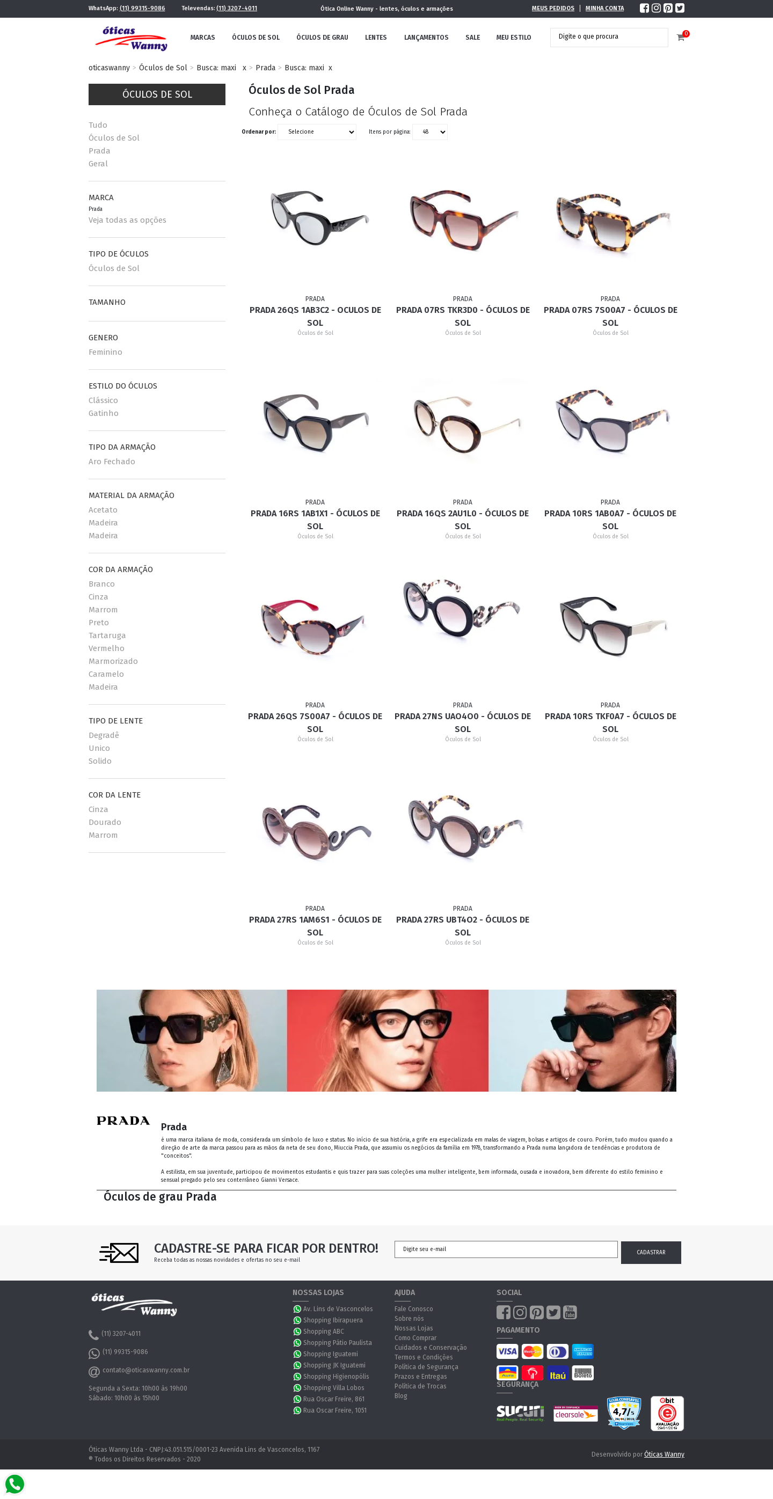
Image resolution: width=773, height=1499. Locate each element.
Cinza (98, 597)
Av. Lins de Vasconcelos (338, 1309)
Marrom (103, 610)
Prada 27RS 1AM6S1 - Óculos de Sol (315, 926)
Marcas (203, 37)
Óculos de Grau (322, 37)
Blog (401, 1396)
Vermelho (107, 648)
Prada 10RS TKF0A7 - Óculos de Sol (610, 722)
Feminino (105, 352)
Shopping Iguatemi (330, 1354)
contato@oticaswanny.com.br (139, 1371)
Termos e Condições (424, 1357)
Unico (99, 748)
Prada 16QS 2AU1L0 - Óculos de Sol (463, 519)
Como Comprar (415, 1338)
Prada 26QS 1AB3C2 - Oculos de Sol (315, 316)
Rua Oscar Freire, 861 (333, 1399)
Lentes (376, 37)
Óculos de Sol (256, 37)
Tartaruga (107, 635)
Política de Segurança (426, 1367)
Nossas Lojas (414, 1328)
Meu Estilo (514, 37)
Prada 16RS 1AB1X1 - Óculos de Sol (315, 519)
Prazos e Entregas (421, 1376)
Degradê (104, 735)
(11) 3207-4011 (236, 8)
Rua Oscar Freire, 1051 (335, 1410)
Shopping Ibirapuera (333, 1320)
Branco (102, 584)
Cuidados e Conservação (431, 1347)
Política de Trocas (421, 1386)
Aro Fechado (112, 461)
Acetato (103, 510)
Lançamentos (426, 37)
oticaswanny (109, 67)
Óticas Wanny (664, 1454)
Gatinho (104, 413)
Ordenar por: (259, 132)
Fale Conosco (414, 1309)
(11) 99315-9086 (142, 8)
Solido (100, 761)
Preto (99, 622)
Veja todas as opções (127, 220)
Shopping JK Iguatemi (334, 1365)
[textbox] (601, 36)
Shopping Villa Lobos (333, 1388)
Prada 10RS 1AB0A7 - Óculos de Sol (610, 519)
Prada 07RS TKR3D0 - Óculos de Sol (463, 316)
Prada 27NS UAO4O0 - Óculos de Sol (463, 722)
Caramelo (106, 674)
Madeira (103, 523)
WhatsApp (298, 1309)
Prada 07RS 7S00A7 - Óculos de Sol (610, 316)
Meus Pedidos (553, 8)
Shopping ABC (323, 1331)
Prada (265, 67)
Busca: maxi (216, 67)
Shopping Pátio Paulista (337, 1343)
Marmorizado (113, 661)
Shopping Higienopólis (336, 1376)
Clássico (103, 400)
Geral (98, 164)
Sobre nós (409, 1318)
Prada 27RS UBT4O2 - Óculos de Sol (462, 926)
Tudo (98, 125)
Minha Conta (605, 8)
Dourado (105, 822)
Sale (472, 37)
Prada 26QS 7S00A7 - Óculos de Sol (315, 722)
